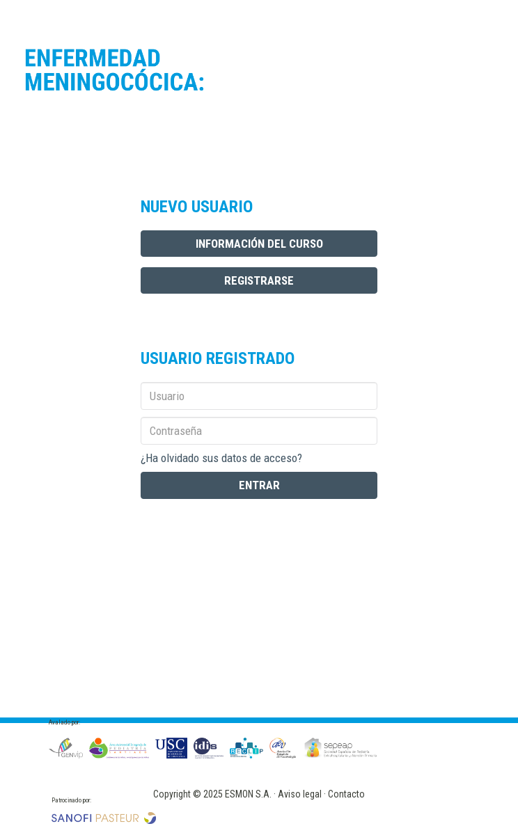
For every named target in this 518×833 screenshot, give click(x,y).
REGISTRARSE (259, 280)
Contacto (346, 794)
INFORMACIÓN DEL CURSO (259, 244)
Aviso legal (300, 794)
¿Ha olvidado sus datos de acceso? (221, 458)
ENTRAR (259, 485)
